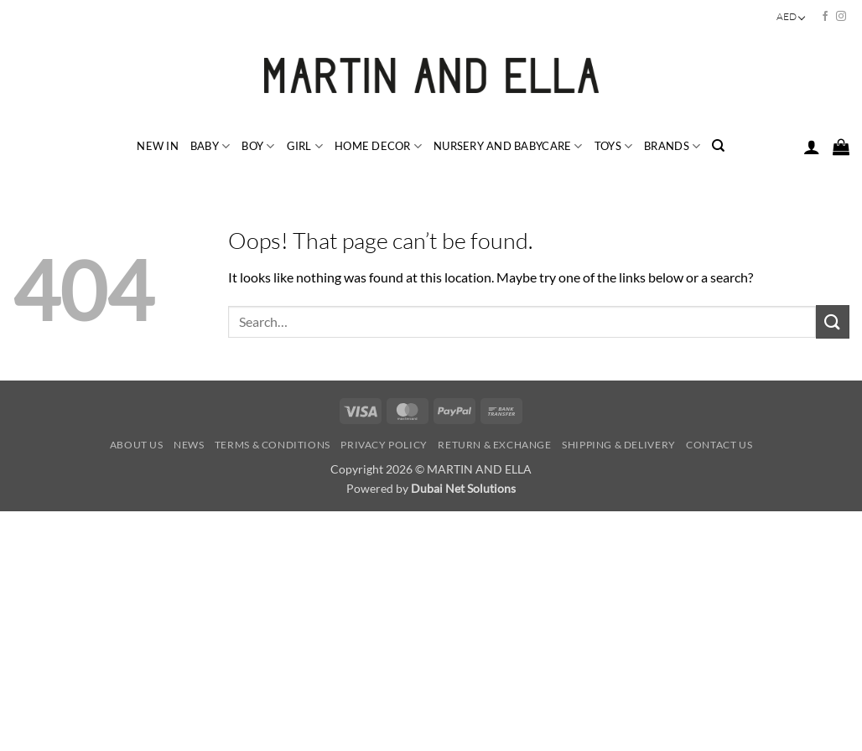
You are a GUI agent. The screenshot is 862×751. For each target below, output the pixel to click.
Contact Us (719, 444)
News (189, 444)
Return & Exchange (494, 444)
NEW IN (158, 146)
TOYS (613, 146)
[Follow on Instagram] (841, 17)
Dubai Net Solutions (463, 488)
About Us (137, 444)
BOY (257, 146)
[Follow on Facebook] (825, 17)
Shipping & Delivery (619, 444)
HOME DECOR (378, 146)
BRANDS (672, 146)
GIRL (305, 146)
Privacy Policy (384, 444)
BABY (210, 146)
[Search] (718, 146)
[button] (811, 146)
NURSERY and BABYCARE (508, 146)
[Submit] (832, 321)
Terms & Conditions (272, 444)
